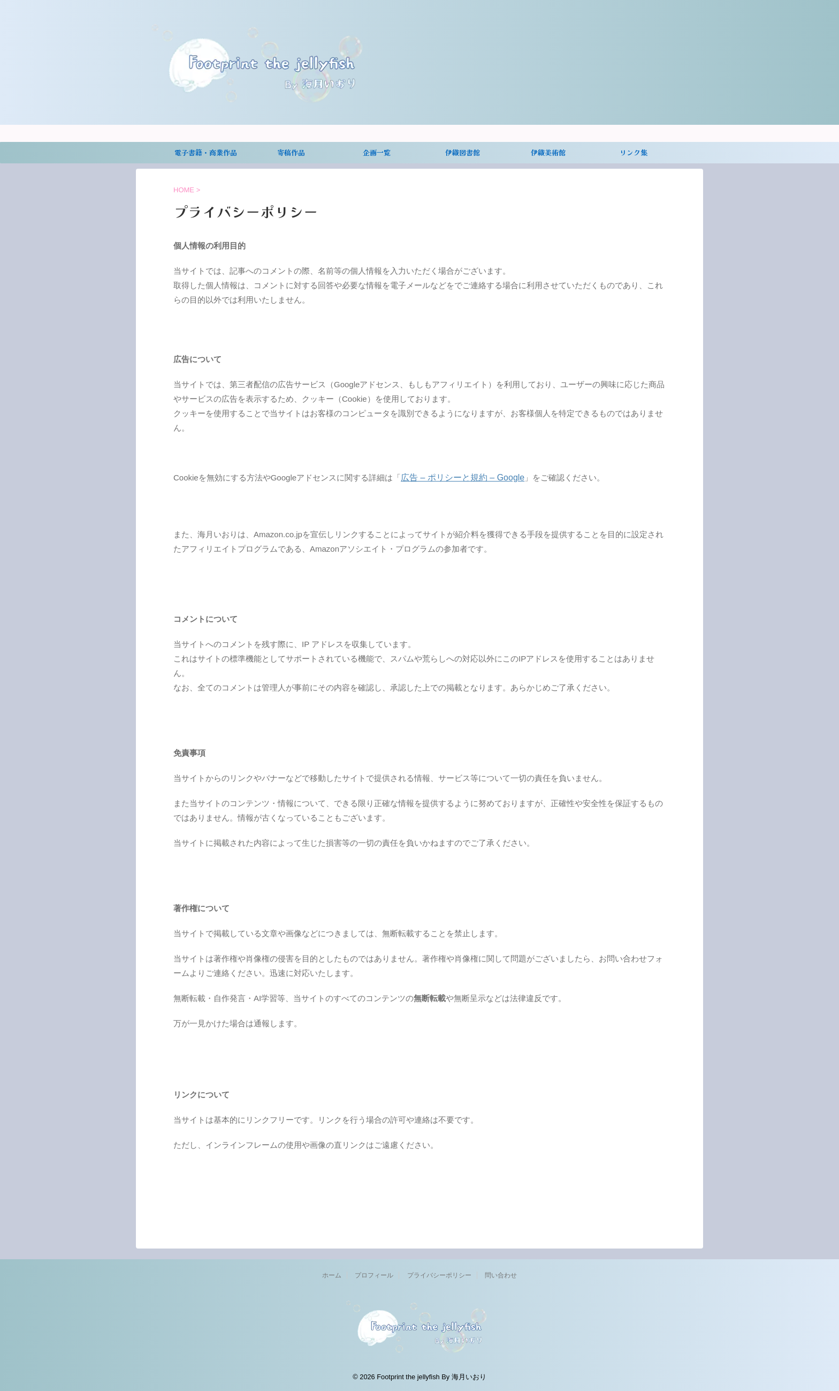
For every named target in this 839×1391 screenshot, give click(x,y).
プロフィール (374, 1273)
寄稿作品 (291, 152)
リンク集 (633, 152)
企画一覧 (377, 152)
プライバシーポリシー (439, 1273)
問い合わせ (501, 1273)
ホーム (331, 1273)
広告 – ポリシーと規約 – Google (459, 477)
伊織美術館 (548, 152)
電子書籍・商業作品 (205, 152)
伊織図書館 (462, 152)
